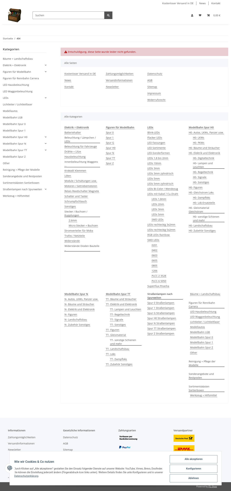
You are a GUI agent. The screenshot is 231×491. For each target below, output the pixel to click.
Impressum (154, 93)
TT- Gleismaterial (116, 335)
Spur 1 (110, 137)
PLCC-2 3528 (159, 275)
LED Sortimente (156, 147)
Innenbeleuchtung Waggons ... (81, 163)
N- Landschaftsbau (76, 319)
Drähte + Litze (73, 151)
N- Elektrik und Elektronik (80, 309)
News (202, 3)
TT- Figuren (112, 329)
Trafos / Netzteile (75, 235)
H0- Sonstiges (201, 182)
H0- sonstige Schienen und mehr (206, 218)
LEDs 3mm (153, 168)
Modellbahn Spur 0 (201, 337)
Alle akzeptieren (192, 460)
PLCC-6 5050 (159, 281)
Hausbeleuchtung (75, 156)
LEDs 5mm (153, 178)
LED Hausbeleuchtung (203, 311)
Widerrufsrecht (156, 99)
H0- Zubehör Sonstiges (202, 230)
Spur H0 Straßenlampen (161, 318)
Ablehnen (192, 478)
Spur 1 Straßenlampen (160, 308)
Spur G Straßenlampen (161, 313)
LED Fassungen (156, 142)
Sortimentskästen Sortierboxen (199, 388)
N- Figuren (71, 314)
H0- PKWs (198, 142)
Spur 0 (110, 132)
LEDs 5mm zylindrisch (160, 183)
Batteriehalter (73, 132)
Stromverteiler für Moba (79, 230)
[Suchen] (68, 15)
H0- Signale (199, 177)
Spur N (110, 153)
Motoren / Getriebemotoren (81, 186)
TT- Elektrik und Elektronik (121, 304)
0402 (154, 250)
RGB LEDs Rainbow (158, 234)
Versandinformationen (119, 80)
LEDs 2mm (158, 204)
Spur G (110, 142)
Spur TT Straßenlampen (161, 328)
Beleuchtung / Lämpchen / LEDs (80, 139)
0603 (154, 255)
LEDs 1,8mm (159, 199)
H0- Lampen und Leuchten (203, 165)
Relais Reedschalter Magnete (82, 191)
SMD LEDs (157, 219)
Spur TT (110, 158)
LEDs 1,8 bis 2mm (157, 158)
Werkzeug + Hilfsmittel (203, 395)
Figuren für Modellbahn (17, 71)
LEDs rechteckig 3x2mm (161, 224)
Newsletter (112, 86)
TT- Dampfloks (118, 359)
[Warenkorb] (213, 15)
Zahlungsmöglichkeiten (119, 73)
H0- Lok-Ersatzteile (204, 202)
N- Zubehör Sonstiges (77, 324)
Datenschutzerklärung (43, 476)
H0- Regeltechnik (203, 172)
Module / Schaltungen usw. (81, 180)
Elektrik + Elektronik (14, 65)
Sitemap (152, 86)
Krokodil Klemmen (75, 170)
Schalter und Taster (76, 196)
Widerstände (72, 240)
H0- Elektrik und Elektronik (204, 153)
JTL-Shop (212, 486)
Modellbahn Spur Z (201, 347)
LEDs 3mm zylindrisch (160, 173)
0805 (154, 265)
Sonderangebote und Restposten (201, 375)
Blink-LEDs (153, 132)
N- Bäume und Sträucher (79, 304)
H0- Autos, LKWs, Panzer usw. (206, 132)
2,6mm (73, 220)
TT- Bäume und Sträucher (121, 299)
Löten (68, 175)
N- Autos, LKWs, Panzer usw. (81, 299)
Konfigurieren (192, 469)
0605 (154, 260)
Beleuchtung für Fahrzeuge (81, 146)
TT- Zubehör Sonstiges (119, 364)
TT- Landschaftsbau (117, 349)
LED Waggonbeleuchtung (205, 316)
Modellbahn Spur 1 (201, 342)
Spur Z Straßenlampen (160, 333)
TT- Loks (110, 354)
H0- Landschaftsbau (200, 225)
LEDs (5, 98)
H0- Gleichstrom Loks (201, 192)
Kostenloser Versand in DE (178, 3)
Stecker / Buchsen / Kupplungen (76, 213)
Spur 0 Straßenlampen (160, 302)
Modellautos (197, 327)
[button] (192, 15)
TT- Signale (116, 319)
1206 (154, 270)
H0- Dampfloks (201, 197)
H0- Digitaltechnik (203, 158)
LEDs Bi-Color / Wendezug (162, 188)
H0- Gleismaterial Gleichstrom (199, 209)
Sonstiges (70, 206)
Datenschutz (154, 73)
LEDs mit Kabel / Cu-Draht (162, 194)
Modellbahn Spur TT (15, 150)
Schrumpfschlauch (76, 201)
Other (193, 352)
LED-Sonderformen (158, 153)
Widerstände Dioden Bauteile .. (82, 247)
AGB (149, 80)
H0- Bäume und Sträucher (204, 147)
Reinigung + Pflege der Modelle (202, 363)
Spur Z (110, 163)
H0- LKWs (198, 137)
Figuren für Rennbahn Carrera (202, 304)
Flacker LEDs (154, 137)
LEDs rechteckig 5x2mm (161, 229)
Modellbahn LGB (200, 332)
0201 (154, 245)
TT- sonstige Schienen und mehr (123, 341)
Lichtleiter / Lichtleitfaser (205, 322)
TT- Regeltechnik (120, 314)
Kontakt (215, 3)
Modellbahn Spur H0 (15, 137)
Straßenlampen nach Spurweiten (22, 189)
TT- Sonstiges (118, 324)
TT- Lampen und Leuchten (125, 309)
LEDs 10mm (154, 163)
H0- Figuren (196, 187)
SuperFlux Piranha (158, 286)
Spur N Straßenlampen (161, 323)
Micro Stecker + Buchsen (83, 225)
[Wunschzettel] (200, 15)
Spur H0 (110, 147)
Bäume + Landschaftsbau (205, 294)
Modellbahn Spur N (14, 143)
